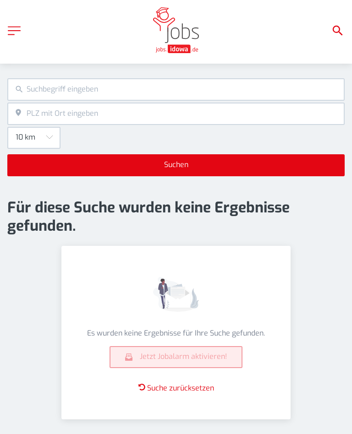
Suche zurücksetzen (176, 388)
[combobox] (176, 89)
